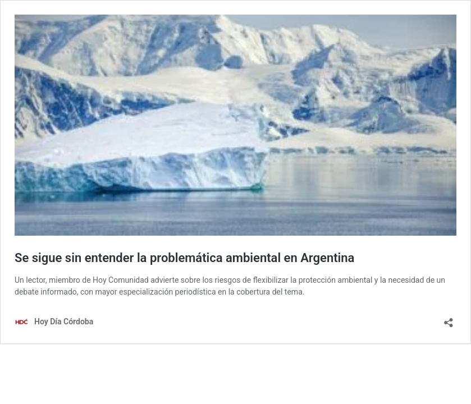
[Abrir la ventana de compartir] (448, 319)
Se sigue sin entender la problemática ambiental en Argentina (184, 258)
